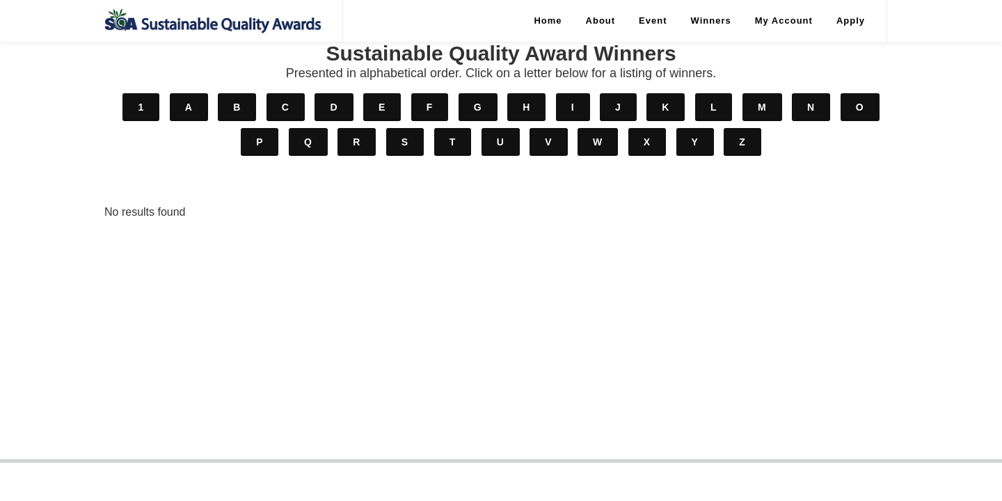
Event (653, 20)
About (601, 20)
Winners (711, 20)
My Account (784, 20)
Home (548, 20)
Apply (850, 20)
